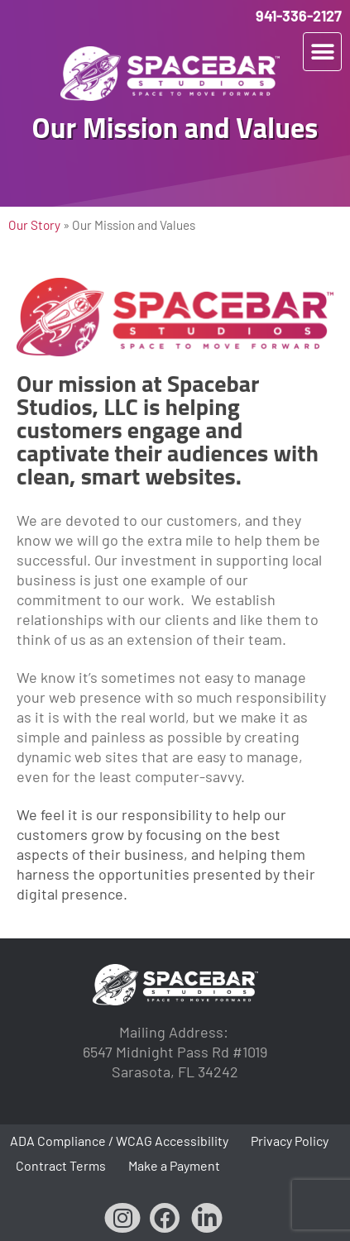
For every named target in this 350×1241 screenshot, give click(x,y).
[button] (322, 51)
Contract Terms (61, 1165)
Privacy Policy (289, 1140)
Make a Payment (174, 1165)
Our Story (34, 224)
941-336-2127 (299, 16)
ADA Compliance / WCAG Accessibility (119, 1140)
